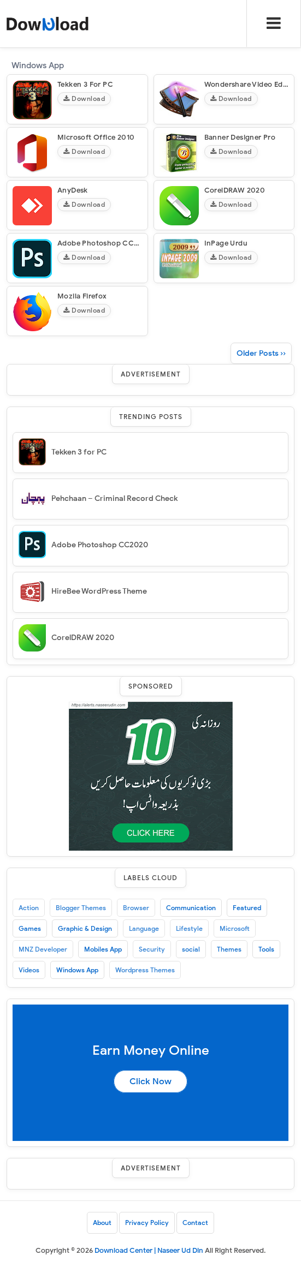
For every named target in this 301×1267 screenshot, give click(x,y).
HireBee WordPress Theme (99, 591)
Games (30, 928)
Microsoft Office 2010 (95, 137)
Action (29, 908)
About (102, 1222)
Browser (136, 908)
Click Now (150, 1081)
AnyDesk (72, 190)
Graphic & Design (85, 928)
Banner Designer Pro (240, 137)
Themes (229, 949)
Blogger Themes (81, 908)
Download (84, 98)
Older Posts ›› (261, 353)
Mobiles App (103, 949)
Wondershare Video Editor (250, 84)
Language (144, 928)
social (191, 949)
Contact (195, 1222)
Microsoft (235, 928)
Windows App (77, 970)
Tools (266, 949)
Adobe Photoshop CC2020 (104, 243)
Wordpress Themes (145, 970)
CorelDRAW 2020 (234, 190)
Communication (191, 908)
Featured (247, 908)
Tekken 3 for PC (85, 84)
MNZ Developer (43, 949)
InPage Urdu (225, 243)
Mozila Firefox (82, 296)
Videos (29, 970)
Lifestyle (189, 928)
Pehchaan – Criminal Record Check (114, 498)
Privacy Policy (147, 1222)
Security (152, 949)
